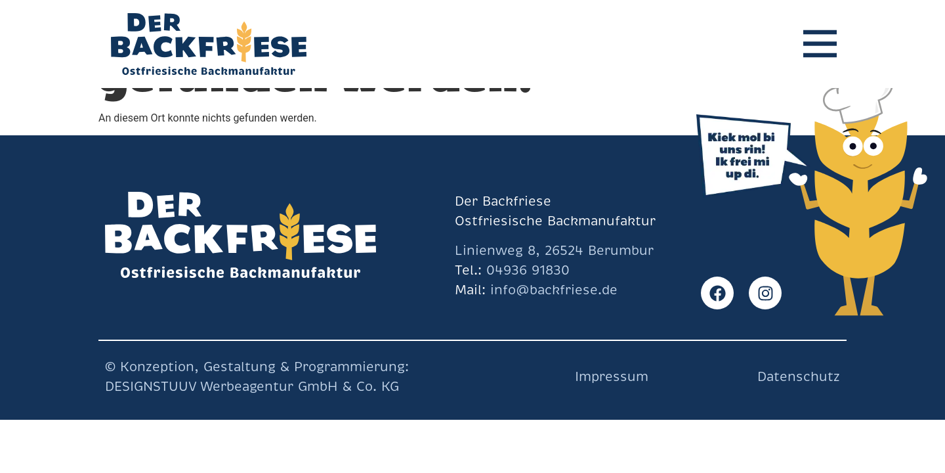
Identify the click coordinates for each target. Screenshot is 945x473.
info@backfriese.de (552, 290)
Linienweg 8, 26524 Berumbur (554, 250)
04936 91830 (528, 270)
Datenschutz (798, 377)
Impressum (611, 377)
